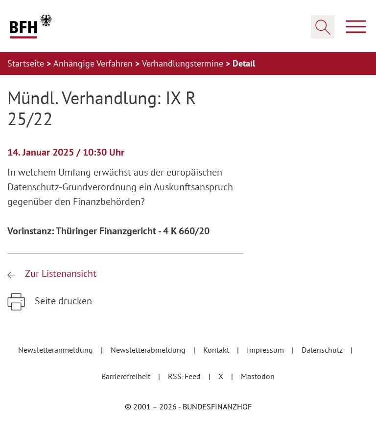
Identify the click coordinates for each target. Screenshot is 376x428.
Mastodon (258, 376)
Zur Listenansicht (59, 273)
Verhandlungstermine (184, 63)
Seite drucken (62, 300)
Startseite (27, 63)
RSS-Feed (185, 376)
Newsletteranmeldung (56, 350)
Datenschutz (323, 350)
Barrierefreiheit (126, 376)
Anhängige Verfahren (94, 63)
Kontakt (217, 350)
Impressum (266, 350)
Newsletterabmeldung (149, 350)
